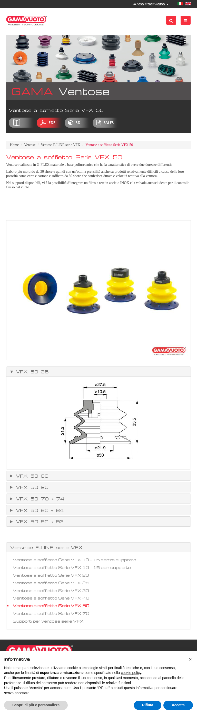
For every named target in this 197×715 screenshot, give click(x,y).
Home (14, 145)
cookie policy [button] (131, 673)
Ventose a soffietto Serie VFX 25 (51, 582)
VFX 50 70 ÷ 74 (38, 498)
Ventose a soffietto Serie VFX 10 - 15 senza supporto (74, 559)
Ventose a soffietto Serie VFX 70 (51, 613)
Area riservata (151, 3)
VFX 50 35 (31, 371)
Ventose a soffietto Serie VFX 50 (51, 605)
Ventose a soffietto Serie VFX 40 (51, 598)
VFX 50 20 (30, 487)
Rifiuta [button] (147, 705)
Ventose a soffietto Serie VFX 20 (51, 575)
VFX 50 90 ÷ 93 (38, 521)
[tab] (98, 371)
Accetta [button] (178, 705)
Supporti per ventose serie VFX (48, 621)
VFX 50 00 (30, 476)
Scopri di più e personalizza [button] (36, 705)
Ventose (29, 145)
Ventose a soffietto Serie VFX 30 (51, 590)
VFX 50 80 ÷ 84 (38, 510)
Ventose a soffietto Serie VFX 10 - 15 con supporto (72, 567)
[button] (190, 659)
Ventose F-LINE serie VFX (60, 145)
